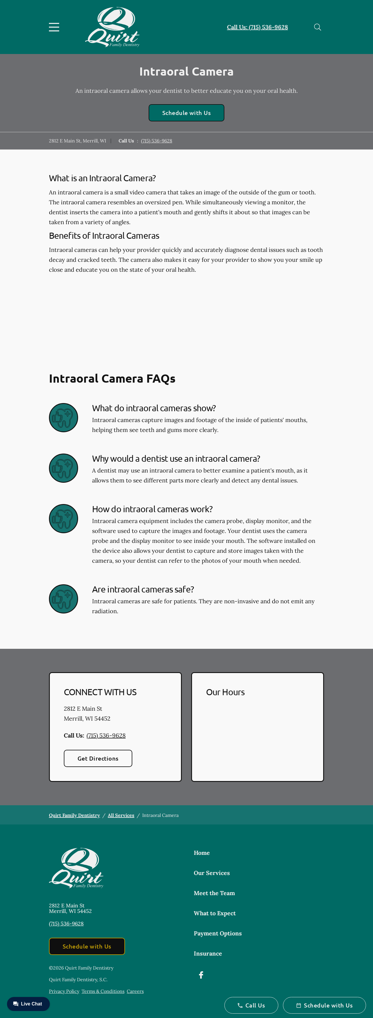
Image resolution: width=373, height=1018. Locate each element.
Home (202, 852)
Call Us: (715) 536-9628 (257, 27)
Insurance (208, 953)
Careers (135, 991)
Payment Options (218, 933)
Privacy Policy (64, 991)
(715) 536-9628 (156, 141)
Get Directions (98, 758)
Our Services (212, 872)
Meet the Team (214, 893)
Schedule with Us (186, 112)
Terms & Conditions (103, 991)
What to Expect (215, 913)
